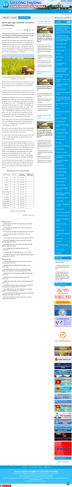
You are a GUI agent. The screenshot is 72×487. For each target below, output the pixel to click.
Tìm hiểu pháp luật (60, 89)
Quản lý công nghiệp (61, 118)
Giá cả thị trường (60, 181)
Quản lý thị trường (60, 185)
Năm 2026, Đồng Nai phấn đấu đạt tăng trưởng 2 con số (16, 265)
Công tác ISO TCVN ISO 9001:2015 (62, 85)
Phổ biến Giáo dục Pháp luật (62, 104)
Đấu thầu (58, 227)
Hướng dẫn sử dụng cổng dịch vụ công (62, 75)
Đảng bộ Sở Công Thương (62, 146)
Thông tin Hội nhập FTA (62, 152)
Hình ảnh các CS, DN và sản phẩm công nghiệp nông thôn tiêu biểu (62, 70)
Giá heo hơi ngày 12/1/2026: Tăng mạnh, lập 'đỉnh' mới (16, 234)
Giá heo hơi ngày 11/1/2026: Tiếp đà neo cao (14, 252)
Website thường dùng (63, 461)
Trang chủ (25, 467)
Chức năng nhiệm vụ (61, 168)
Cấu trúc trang (33, 467)
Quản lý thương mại (61, 129)
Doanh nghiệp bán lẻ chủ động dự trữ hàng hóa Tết (15, 248)
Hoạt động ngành (60, 50)
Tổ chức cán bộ (60, 165)
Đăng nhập (46, 467)
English (69, 1)
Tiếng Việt (63, 1)
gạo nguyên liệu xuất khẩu (25, 101)
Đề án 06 (58, 115)
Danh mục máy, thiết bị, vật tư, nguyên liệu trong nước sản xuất (63, 99)
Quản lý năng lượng (61, 178)
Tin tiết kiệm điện (60, 175)
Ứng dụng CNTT (60, 209)
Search (58, 108)
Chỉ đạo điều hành (60, 121)
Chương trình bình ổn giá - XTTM (62, 125)
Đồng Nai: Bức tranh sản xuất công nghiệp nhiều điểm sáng (18, 273)
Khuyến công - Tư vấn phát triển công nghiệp (62, 193)
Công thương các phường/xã (60, 64)
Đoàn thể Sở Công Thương (62, 111)
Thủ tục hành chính (61, 47)
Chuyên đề (58, 60)
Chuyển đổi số (59, 201)
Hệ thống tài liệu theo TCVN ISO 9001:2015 (63, 156)
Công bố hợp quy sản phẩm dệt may (63, 93)
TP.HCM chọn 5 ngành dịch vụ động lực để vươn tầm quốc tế (18, 281)
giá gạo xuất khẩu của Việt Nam (23, 160)
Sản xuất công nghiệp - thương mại (62, 189)
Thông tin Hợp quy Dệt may (63, 212)
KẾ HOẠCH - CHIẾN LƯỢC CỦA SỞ (62, 80)
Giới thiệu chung (60, 249)
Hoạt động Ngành (60, 139)
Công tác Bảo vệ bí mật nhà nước (63, 234)
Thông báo (58, 253)
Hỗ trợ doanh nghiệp (61, 171)
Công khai (58, 53)
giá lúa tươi (4, 42)
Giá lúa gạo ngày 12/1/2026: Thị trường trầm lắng (15, 231)
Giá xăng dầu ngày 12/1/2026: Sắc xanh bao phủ (15, 238)
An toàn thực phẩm (60, 136)
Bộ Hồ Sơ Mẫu (59, 56)
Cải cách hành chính (61, 43)
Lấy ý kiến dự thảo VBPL (62, 197)
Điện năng (58, 142)
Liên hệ (40, 467)
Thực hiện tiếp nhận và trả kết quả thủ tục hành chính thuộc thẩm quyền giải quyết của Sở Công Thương (63, 38)
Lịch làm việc (59, 238)
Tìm (69, 21)
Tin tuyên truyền (60, 149)
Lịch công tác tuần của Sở (62, 215)
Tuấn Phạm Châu (30, 215)
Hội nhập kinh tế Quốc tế (62, 133)
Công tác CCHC (60, 230)
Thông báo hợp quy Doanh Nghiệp (62, 219)
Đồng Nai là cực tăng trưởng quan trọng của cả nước (16, 277)
